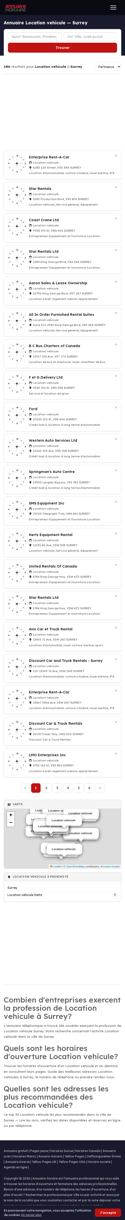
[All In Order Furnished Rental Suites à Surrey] (62, 322)
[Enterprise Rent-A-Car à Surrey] (62, 164)
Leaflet (55, 866)
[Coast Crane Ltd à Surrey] (62, 227)
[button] (10, 815)
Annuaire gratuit (16, 1151)
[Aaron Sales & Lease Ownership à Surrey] (62, 290)
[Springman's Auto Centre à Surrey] (62, 479)
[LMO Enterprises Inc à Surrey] (62, 762)
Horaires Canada (87, 1151)
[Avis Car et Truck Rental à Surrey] (62, 636)
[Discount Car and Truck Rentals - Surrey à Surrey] (62, 668)
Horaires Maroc (24, 1156)
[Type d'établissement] (35, 36)
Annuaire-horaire (110, 866)
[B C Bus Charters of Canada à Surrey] (62, 353)
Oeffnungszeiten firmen (103, 1156)
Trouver (63, 47)
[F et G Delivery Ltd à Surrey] (62, 385)
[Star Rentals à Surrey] (62, 196)
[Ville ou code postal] (90, 36)
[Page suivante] (100, 788)
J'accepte (108, 1213)
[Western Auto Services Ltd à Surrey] (62, 448)
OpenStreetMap (75, 866)
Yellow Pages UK (44, 1162)
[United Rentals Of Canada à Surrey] (62, 574)
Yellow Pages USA (72, 1162)
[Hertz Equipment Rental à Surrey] (62, 542)
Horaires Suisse (61, 1151)
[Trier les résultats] (107, 67)
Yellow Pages (74, 1156)
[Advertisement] (62, 112)
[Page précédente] (25, 788)
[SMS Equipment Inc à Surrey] (62, 511)
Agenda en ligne (15, 1167)
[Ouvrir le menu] (113, 7)
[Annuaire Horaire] (15, 7)
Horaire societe (99, 1162)
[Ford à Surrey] (62, 416)
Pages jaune (39, 1151)
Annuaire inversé (17, 1162)
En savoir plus (31, 1215)
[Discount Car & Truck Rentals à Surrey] (62, 731)
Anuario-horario (50, 1156)
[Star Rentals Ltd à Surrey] (62, 259)
